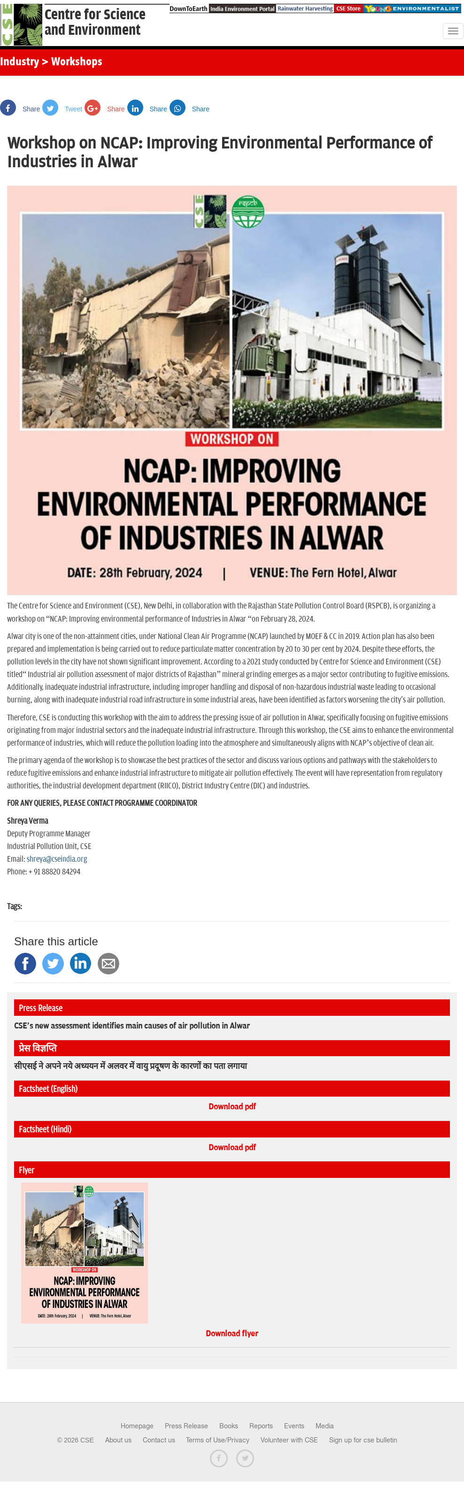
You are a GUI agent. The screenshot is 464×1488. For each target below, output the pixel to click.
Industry (19, 62)
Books (228, 1426)
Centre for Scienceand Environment (95, 23)
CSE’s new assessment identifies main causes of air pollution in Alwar (132, 1026)
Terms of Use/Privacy (217, 1440)
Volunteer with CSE (289, 1440)
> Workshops (71, 62)
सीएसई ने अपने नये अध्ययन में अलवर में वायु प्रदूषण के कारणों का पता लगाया (130, 1066)
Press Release (186, 1426)
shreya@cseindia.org (57, 859)
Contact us (159, 1440)
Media (325, 1426)
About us (118, 1440)
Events (294, 1426)
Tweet (62, 109)
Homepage (137, 1426)
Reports (261, 1426)
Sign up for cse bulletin (363, 1440)
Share (20, 109)
